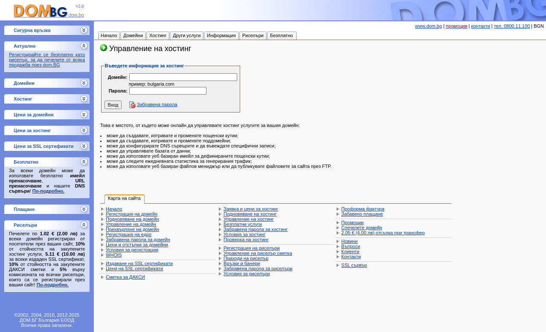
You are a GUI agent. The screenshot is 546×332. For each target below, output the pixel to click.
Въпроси (350, 246)
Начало (114, 208)
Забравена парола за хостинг (256, 229)
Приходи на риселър (246, 258)
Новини (349, 241)
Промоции (352, 222)
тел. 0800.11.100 (512, 26)
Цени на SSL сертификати (134, 268)
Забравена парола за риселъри (258, 268)
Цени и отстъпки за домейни (137, 244)
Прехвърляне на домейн (132, 229)
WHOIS (114, 254)
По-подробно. (48, 190)
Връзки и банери (242, 263)
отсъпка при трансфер (383, 232)
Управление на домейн (131, 224)
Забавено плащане (362, 214)
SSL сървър (354, 265)
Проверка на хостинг (246, 239)
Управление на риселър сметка (258, 253)
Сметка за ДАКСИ (125, 277)
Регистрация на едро (128, 234)
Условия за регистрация (132, 249)
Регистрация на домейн (131, 214)
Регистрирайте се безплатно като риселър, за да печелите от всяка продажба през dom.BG (47, 59)
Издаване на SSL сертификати (139, 263)
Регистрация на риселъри (252, 248)
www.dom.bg (428, 26)
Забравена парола (157, 104)
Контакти (351, 256)
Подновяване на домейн (132, 219)
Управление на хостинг (249, 219)
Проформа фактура (362, 208)
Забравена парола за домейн (138, 239)
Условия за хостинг (244, 234)
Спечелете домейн (361, 227)
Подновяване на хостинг (250, 214)
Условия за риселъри (247, 273)
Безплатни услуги (243, 224)
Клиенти (350, 251)
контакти (480, 26)
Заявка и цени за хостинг (251, 208)
